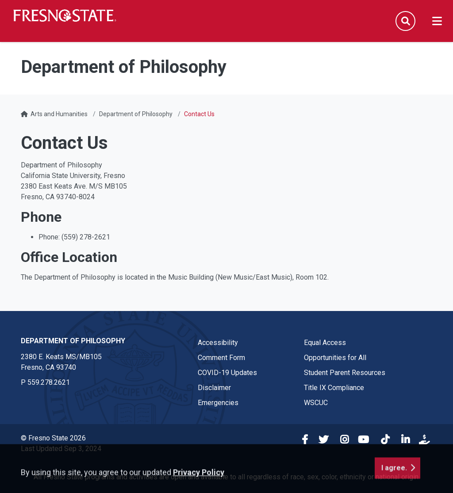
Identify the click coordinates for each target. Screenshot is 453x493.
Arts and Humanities (59, 114)
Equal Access (325, 342)
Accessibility (218, 342)
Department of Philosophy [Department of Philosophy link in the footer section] (73, 341)
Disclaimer (214, 387)
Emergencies (218, 402)
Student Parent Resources (344, 372)
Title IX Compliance (334, 387)
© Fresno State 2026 (53, 438)
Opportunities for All (335, 357)
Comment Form (221, 357)
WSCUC (316, 402)
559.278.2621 (48, 382)
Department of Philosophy (136, 114)
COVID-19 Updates (227, 372)
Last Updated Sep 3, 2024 (61, 448)
